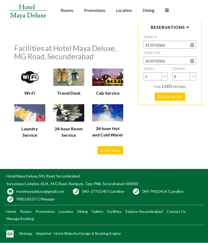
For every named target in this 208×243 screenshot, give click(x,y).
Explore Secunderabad (144, 211)
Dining (148, 10)
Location (124, 10)
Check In (150, 37)
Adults (149, 68)
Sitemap (25, 233)
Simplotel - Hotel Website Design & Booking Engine (78, 233)
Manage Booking (20, 218)
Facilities (114, 211)
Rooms (67, 10)
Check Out (152, 53)
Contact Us (176, 211)
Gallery (97, 211)
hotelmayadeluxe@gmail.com (40, 191)
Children (178, 68)
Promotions (94, 10)
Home (11, 211)
